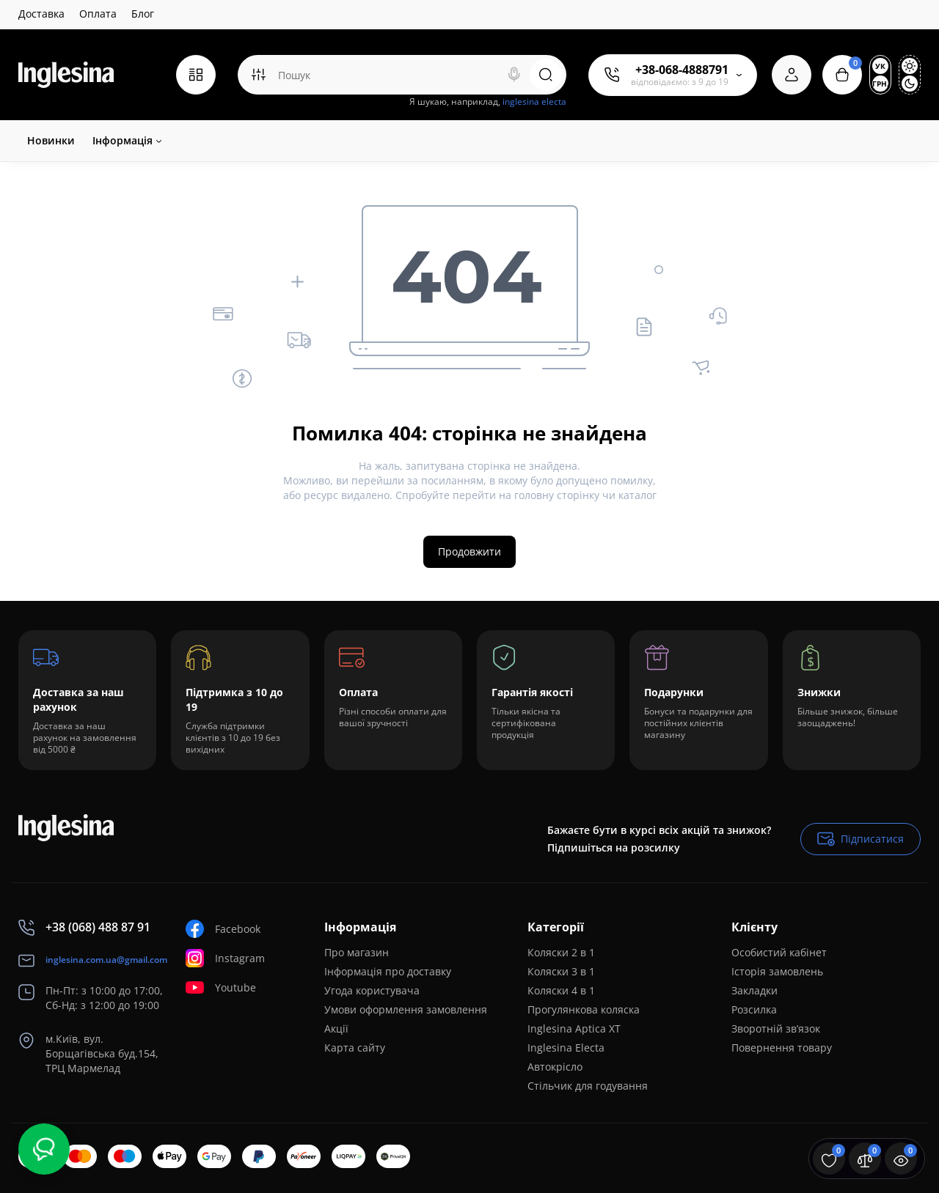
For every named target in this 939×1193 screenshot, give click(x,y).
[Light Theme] (910, 66)
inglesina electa (534, 101)
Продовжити (469, 551)
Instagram (225, 958)
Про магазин (356, 952)
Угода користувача (372, 990)
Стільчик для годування (587, 1086)
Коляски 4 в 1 (561, 990)
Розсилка (754, 1009)
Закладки (754, 990)
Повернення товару (781, 1048)
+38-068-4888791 (681, 69)
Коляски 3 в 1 (561, 971)
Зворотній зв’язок (775, 1028)
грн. (880, 83)
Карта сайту (354, 1048)
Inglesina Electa (565, 1048)
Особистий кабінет (779, 952)
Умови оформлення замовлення (405, 1009)
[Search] (514, 75)
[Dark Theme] (910, 83)
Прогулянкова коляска (583, 1009)
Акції (336, 1028)
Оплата (98, 14)
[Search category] (258, 75)
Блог (142, 14)
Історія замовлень (777, 971)
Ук (880, 66)
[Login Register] (791, 75)
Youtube (221, 987)
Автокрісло (554, 1067)
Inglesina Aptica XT (574, 1028)
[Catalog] (196, 75)
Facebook (223, 929)
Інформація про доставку (387, 971)
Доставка (41, 14)
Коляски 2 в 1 (561, 952)
